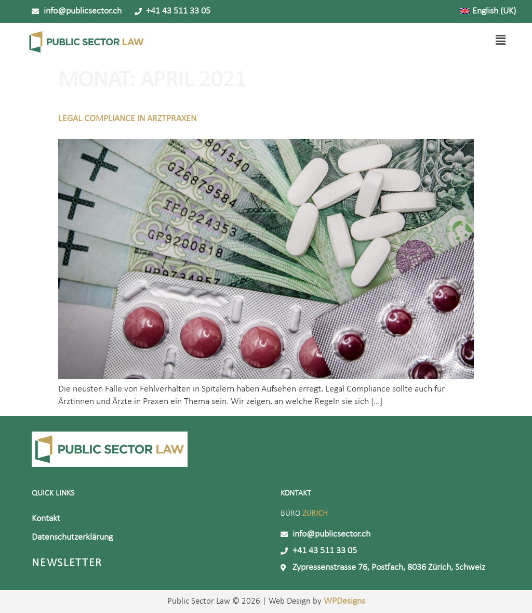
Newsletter (67, 563)
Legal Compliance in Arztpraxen (127, 119)
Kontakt (46, 519)
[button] (331, 41)
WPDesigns (343, 601)
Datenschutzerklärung (72, 537)
